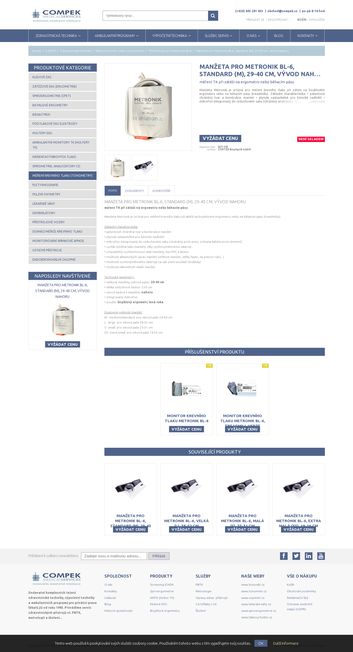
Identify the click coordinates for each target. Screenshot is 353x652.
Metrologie (204, 591)
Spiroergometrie (162, 591)
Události (110, 597)
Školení (201, 610)
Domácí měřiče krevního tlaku (57, 231)
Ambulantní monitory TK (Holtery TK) (60, 145)
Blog (107, 604)
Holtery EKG (42, 133)
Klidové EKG (41, 77)
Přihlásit (159, 556)
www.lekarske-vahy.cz (256, 604)
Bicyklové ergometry (50, 105)
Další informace (286, 643)
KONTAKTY (306, 36)
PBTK (199, 584)
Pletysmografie (45, 185)
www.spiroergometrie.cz (258, 610)
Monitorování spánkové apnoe (58, 240)
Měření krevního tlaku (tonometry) (120, 50)
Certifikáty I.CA (206, 604)
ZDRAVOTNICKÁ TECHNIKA (56, 36)
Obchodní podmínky (301, 591)
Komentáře (162, 190)
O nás (108, 584)
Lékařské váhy (43, 203)
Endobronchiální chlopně (54, 259)
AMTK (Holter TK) (162, 597)
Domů (36, 50)
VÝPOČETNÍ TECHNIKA (170, 36)
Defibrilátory (43, 213)
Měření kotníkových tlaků (54, 156)
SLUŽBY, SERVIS (217, 36)
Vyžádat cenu (220, 138)
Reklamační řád (297, 597)
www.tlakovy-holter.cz (256, 617)
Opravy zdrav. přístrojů (212, 597)
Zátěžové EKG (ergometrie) (54, 86)
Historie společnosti (118, 610)
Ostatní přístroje (47, 250)
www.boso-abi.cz (252, 584)
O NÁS (251, 36)
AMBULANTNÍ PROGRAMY (115, 36)
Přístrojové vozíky (48, 222)
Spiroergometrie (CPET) (51, 95)
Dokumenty (134, 190)
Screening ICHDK (162, 584)
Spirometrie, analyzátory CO (56, 166)
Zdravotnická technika (75, 50)
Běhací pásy (41, 114)
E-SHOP (50, 50)
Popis (112, 190)
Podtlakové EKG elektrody (54, 123)
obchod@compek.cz (282, 11)
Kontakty (110, 591)
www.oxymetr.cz (252, 597)
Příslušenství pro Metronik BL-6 (170, 50)
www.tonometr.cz (253, 591)
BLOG (278, 36)
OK (261, 643)
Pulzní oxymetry (46, 194)
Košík (290, 584)
